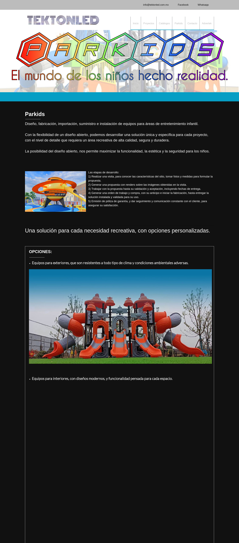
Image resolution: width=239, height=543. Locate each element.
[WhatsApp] (202, 5)
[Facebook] (182, 5)
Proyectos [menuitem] (37, 533)
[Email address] (154, 5)
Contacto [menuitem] (49, 533)
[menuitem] (135, 23)
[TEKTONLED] (63, 20)
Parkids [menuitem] (59, 533)
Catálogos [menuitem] (69, 533)
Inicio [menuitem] (28, 533)
